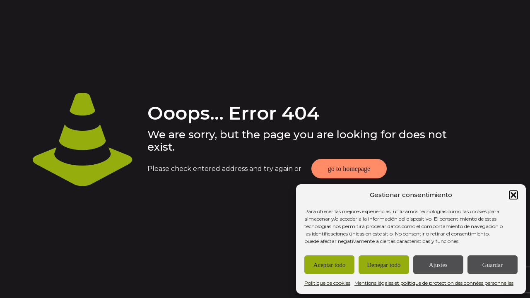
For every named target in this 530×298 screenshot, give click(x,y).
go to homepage (349, 168)
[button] (513, 195)
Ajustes (438, 265)
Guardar (492, 265)
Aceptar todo (329, 265)
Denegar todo (383, 265)
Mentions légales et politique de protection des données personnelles (433, 283)
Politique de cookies (327, 283)
